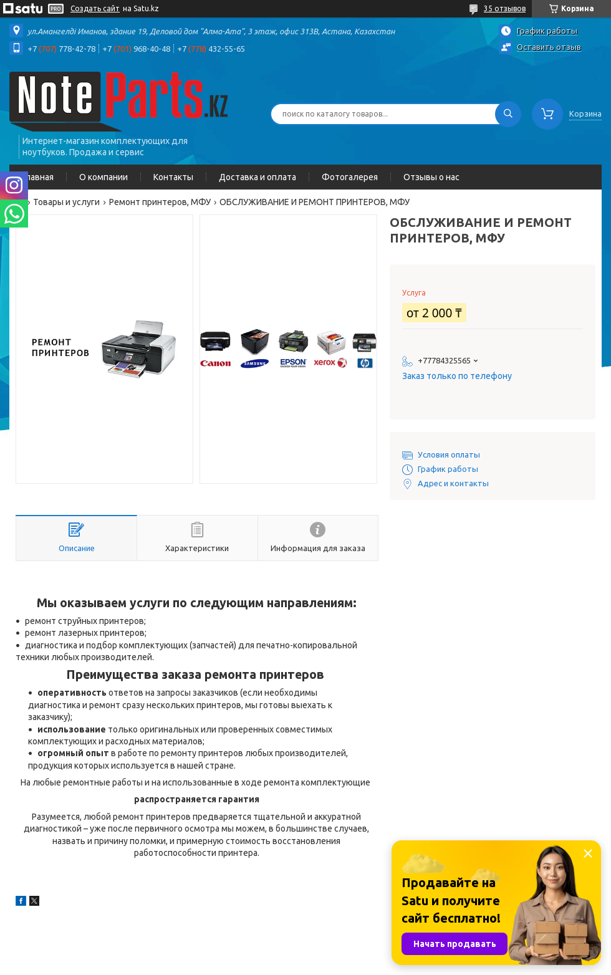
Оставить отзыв (549, 46)
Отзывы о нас (431, 177)
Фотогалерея (350, 177)
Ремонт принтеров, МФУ (160, 202)
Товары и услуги (66, 202)
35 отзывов (505, 8)
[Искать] (508, 114)
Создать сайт (95, 8)
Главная (38, 177)
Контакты (173, 177)
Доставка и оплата (257, 177)
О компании (103, 177)
